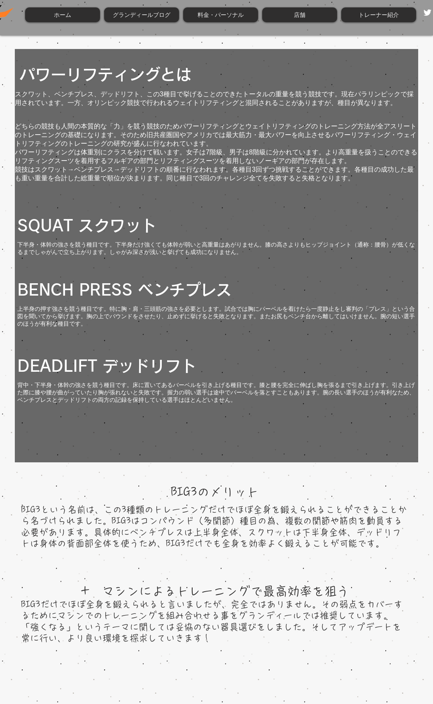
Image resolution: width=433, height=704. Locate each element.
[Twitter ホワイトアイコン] (427, 12)
